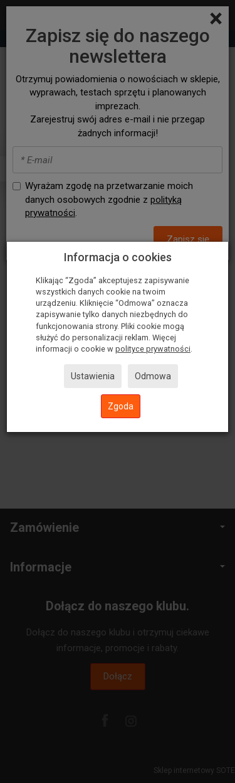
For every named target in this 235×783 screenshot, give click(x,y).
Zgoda (120, 406)
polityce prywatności (153, 349)
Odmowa (153, 376)
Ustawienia (93, 376)
